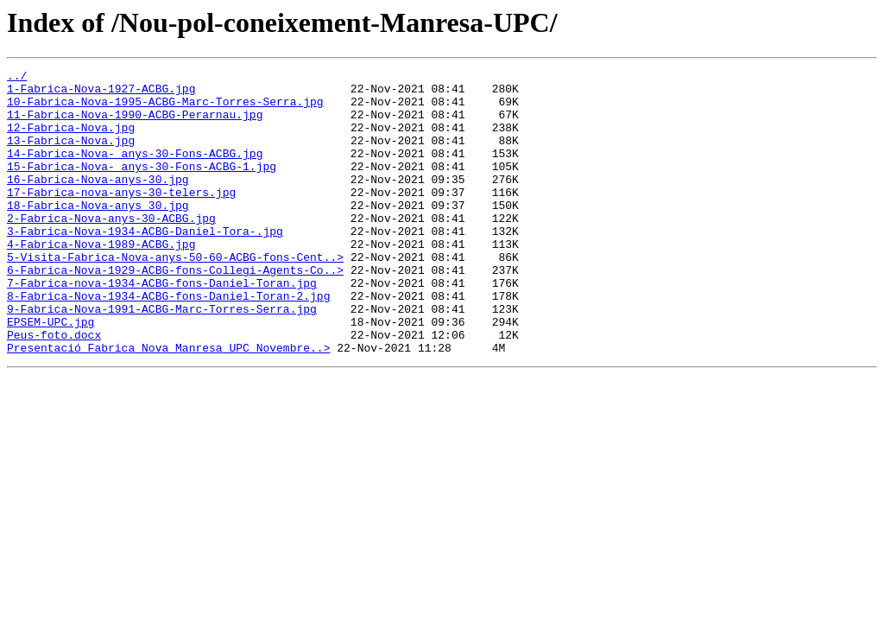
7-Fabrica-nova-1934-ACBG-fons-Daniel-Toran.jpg (162, 326)
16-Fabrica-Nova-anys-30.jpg (98, 202)
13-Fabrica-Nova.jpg (71, 155)
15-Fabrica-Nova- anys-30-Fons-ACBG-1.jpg (141, 186)
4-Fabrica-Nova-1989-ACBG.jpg (101, 280)
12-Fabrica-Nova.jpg (71, 140)
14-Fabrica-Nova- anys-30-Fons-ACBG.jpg (134, 171)
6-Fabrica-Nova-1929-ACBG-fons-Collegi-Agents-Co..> (175, 311)
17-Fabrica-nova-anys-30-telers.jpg (121, 217)
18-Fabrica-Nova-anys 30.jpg (98, 233)
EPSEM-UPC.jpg (50, 373)
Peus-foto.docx (54, 389)
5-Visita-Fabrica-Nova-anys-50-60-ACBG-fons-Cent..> (175, 295)
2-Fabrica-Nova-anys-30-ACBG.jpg (111, 249)
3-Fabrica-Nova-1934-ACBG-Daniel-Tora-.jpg (145, 264)
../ (17, 78)
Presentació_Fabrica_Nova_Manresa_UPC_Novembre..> (168, 404)
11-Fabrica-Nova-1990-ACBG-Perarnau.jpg (134, 124)
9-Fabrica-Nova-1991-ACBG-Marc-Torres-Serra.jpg (162, 357)
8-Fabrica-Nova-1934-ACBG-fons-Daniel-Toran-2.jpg (168, 342)
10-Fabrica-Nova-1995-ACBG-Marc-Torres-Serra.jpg (165, 109)
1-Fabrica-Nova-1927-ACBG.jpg (101, 93)
